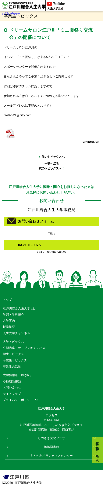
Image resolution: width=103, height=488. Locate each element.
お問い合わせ (11, 13)
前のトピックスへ (53, 156)
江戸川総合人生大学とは (19, 308)
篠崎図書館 (51, 447)
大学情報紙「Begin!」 (18, 375)
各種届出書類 (12, 381)
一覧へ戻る (51, 163)
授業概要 (9, 326)
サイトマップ (12, 393)
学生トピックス (13, 354)
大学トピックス (13, 341)
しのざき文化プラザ (51, 438)
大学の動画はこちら (97, 450)
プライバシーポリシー (18, 400)
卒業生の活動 (12, 366)
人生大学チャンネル (16, 333)
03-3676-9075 (29, 245)
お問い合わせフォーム (36, 221)
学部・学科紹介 (13, 314)
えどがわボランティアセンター (51, 455)
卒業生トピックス (15, 360)
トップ (7, 299)
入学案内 (9, 320)
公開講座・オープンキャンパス (24, 348)
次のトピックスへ (50, 168)
